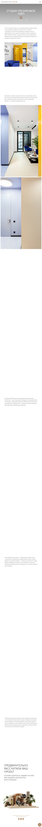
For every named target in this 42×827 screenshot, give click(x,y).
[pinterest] (21, 819)
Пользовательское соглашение (21, 816)
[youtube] (23, 819)
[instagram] (19, 819)
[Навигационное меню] (40, 1)
